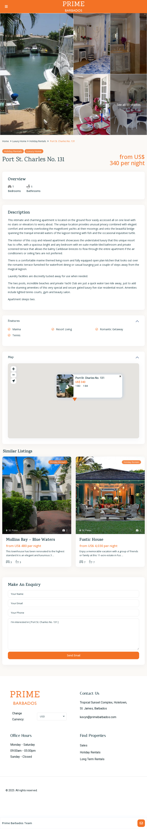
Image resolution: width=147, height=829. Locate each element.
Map (11, 357)
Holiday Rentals (37, 141)
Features (14, 321)
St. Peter (13, 530)
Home (5, 141)
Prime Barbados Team (17, 823)
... (53, 555)
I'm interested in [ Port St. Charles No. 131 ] (73, 634)
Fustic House (91, 540)
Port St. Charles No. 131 (89, 377)
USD (42, 716)
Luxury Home (19, 141)
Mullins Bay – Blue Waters (30, 540)
